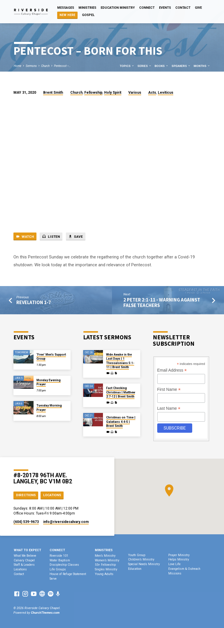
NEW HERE (67, 15)
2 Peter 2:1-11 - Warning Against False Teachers (161, 302)
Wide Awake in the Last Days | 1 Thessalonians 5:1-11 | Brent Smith (120, 361)
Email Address (172, 370)
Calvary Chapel (24, 560)
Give (198, 8)
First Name (169, 389)
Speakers (181, 66)
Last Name (169, 408)
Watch (25, 236)
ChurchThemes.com (45, 613)
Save (75, 236)
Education (134, 569)
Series (144, 66)
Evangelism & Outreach (184, 569)
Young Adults (104, 574)
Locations (52, 495)
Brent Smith (53, 93)
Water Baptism (60, 560)
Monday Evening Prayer (48, 382)
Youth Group (136, 555)
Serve (53, 579)
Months (202, 66)
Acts (152, 93)
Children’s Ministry (141, 559)
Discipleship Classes (64, 565)
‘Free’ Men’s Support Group (51, 357)
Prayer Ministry (179, 555)
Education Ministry (118, 8)
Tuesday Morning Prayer (49, 407)
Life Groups (58, 569)
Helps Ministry (178, 559)
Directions (26, 495)
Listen (51, 236)
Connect (147, 8)
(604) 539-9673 (26, 522)
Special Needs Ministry (144, 564)
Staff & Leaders (24, 565)
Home (17, 66)
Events (165, 8)
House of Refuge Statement (68, 574)
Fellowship (93, 93)
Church (45, 66)
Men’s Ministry (105, 556)
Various (134, 93)
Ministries (87, 8)
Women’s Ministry (107, 560)
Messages (65, 8)
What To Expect (27, 550)
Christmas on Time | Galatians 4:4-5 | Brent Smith (120, 422)
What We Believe (25, 556)
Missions (174, 573)
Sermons (31, 66)
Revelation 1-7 (33, 302)
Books (162, 66)
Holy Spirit (112, 93)
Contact (182, 8)
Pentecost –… (62, 66)
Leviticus (165, 93)
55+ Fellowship (105, 565)
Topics (127, 66)
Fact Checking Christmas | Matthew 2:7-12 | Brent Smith (120, 392)
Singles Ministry (106, 569)
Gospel (88, 15)
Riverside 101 (59, 556)
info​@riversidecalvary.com (66, 522)
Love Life (174, 564)
